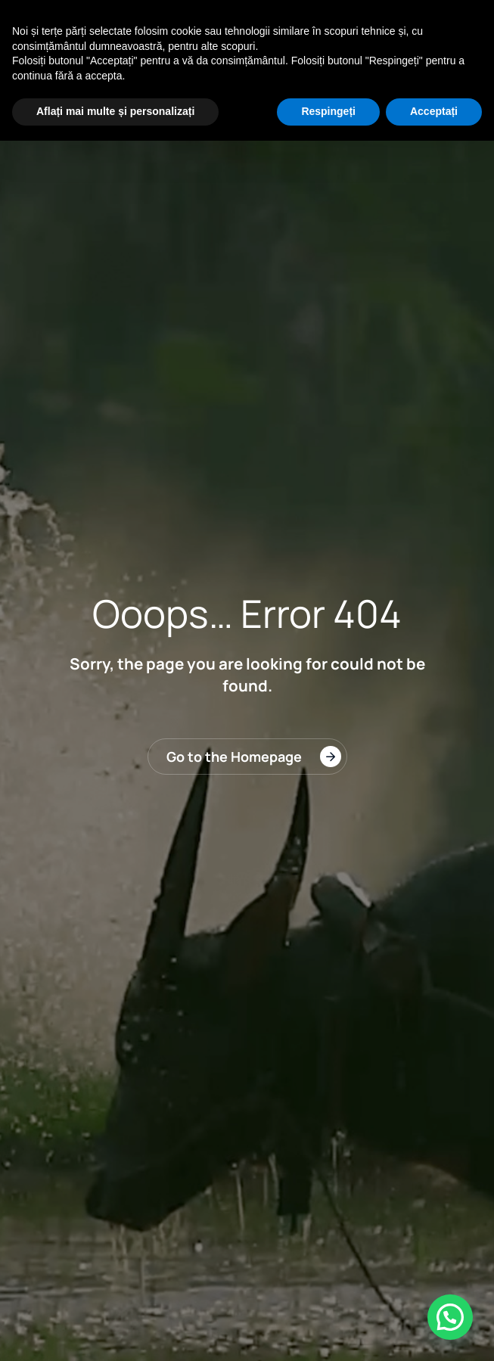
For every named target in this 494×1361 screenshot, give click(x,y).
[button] (450, 1317)
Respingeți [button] (328, 111)
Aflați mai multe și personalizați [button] (115, 111)
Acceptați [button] (434, 111)
